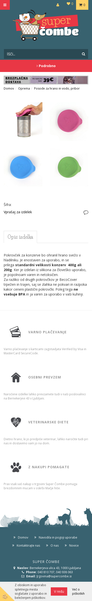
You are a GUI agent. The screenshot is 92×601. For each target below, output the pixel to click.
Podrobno (46, 65)
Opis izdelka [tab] (20, 237)
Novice (74, 545)
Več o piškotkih (78, 591)
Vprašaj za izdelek (18, 212)
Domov (9, 88)
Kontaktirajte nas (28, 545)
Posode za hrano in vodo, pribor (57, 88)
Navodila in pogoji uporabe (58, 537)
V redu (59, 591)
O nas (55, 545)
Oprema (24, 88)
